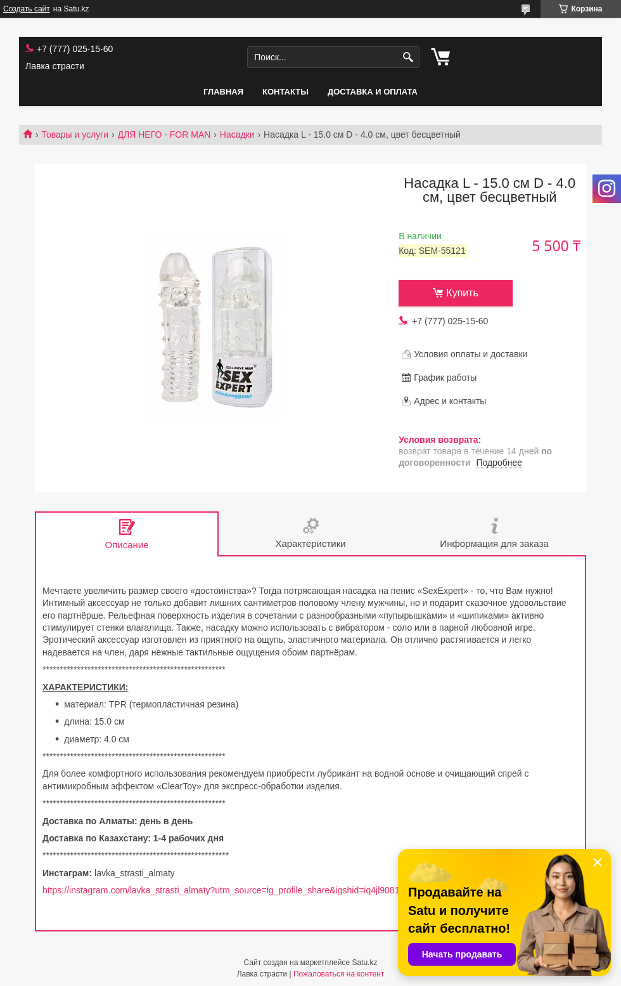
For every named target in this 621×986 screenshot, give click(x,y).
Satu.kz (364, 962)
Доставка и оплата (373, 91)
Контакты (285, 91)
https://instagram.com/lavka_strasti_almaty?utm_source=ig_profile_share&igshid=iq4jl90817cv (227, 890)
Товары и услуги (74, 134)
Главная (223, 91)
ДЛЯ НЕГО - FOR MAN (164, 134)
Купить (462, 292)
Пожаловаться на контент (338, 974)
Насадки (237, 134)
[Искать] (408, 57)
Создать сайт (26, 8)
